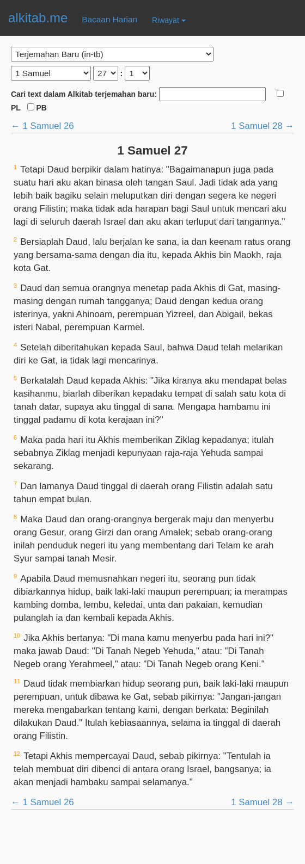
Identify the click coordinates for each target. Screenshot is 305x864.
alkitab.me (38, 17)
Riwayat (169, 20)
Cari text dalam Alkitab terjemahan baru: (144, 94)
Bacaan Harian (109, 19)
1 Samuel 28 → (262, 126)
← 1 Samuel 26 (42, 126)
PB (37, 107)
